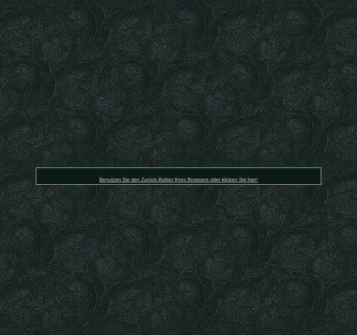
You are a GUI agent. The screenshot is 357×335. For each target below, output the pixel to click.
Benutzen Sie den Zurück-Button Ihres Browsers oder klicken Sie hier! (178, 179)
